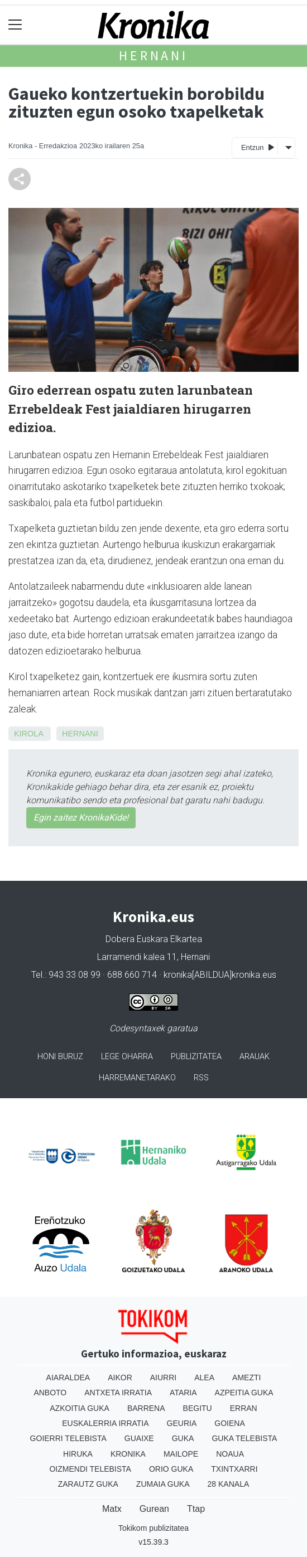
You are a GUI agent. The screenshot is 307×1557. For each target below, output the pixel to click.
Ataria (183, 1392)
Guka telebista (244, 1438)
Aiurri (163, 1377)
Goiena (229, 1423)
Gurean (154, 1509)
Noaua (230, 1453)
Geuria (182, 1423)
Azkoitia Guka (79, 1408)
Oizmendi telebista (90, 1468)
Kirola (28, 733)
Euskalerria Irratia (105, 1423)
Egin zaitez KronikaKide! (80, 817)
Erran (243, 1408)
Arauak (254, 1056)
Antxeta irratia (118, 1392)
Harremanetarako (137, 1078)
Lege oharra (127, 1056)
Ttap (196, 1509)
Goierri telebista (68, 1438)
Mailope (181, 1453)
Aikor (120, 1377)
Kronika (128, 1453)
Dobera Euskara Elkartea (153, 939)
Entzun (257, 147)
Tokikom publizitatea (153, 1528)
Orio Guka (171, 1468)
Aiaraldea (68, 1377)
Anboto (49, 1392)
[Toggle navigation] (15, 25)
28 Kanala (229, 1484)
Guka (183, 1438)
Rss (201, 1078)
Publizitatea (196, 1056)
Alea (204, 1377)
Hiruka (78, 1453)
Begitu (197, 1408)
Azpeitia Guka (244, 1392)
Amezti (246, 1377)
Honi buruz (60, 1056)
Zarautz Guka (88, 1484)
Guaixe (139, 1438)
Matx (112, 1509)
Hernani (153, 55)
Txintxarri (234, 1468)
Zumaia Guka (163, 1484)
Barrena (146, 1408)
